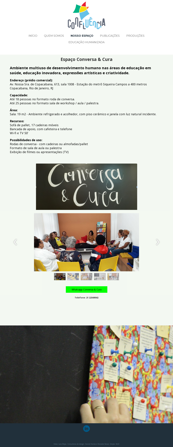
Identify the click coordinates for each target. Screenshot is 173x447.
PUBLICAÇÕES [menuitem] (110, 35)
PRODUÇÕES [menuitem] (135, 35)
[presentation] (15, 242)
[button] (60, 276)
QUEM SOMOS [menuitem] (54, 35)
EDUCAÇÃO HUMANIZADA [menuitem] (86, 42)
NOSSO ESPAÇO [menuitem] (82, 35)
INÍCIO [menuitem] (32, 35)
